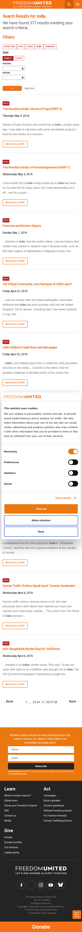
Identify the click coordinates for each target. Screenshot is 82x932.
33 (34, 702)
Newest (8, 58)
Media (7, 820)
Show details (63, 497)
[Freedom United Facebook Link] (21, 885)
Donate (41, 927)
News (39, 46)
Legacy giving (11, 852)
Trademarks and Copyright (42, 913)
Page (21, 46)
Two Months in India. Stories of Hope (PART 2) (32, 109)
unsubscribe (14, 771)
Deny (41, 531)
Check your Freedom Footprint (20, 805)
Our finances (11, 847)
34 (38, 702)
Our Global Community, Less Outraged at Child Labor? (37, 284)
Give (8, 830)
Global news (11, 800)
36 (47, 702)
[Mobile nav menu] (77, 4)
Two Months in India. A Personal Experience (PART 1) (36, 167)
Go (12, 88)
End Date (6, 73)
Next (74, 701)
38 (55, 702)
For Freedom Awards (55, 815)
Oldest (19, 58)
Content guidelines (54, 805)
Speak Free (9, 46)
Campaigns (50, 795)
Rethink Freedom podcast (58, 810)
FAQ (6, 810)
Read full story (15, 144)
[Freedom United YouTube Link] (51, 885)
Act (47, 788)
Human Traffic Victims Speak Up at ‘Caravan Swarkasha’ (39, 586)
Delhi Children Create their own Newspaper (30, 347)
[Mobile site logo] (32, 4)
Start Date (7, 64)
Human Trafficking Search (58, 820)
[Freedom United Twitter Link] (31, 885)
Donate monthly (13, 842)
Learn (30, 46)
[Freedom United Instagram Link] (41, 885)
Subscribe (41, 766)
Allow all (41, 508)
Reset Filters (29, 88)
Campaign (50, 46)
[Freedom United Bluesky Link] (60, 885)
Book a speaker (52, 800)
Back (7, 701)
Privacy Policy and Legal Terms (41, 909)
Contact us (10, 815)
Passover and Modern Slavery (22, 226)
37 (51, 702)
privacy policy (20, 774)
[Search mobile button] (69, 4)
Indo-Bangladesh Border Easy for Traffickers (31, 649)
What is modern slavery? (17, 795)
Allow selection (41, 520)
